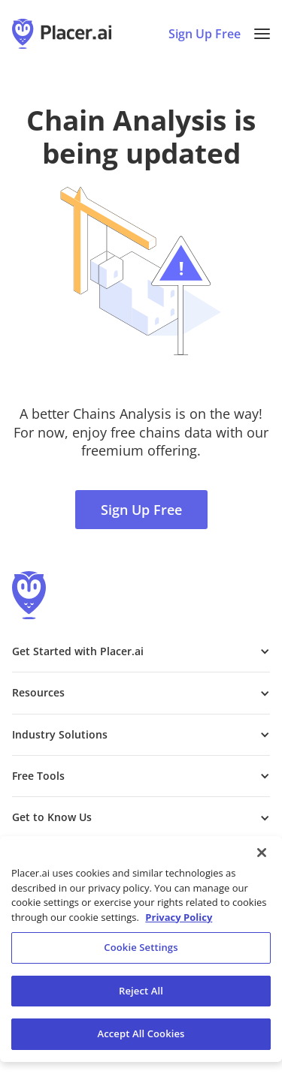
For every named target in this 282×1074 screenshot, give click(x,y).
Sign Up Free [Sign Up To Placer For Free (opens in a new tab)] (204, 34)
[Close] (261, 852)
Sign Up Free (141, 510)
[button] (262, 34)
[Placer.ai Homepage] (61, 34)
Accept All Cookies (140, 1033)
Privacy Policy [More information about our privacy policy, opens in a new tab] (178, 917)
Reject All (141, 990)
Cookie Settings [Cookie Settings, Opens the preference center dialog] (140, 947)
